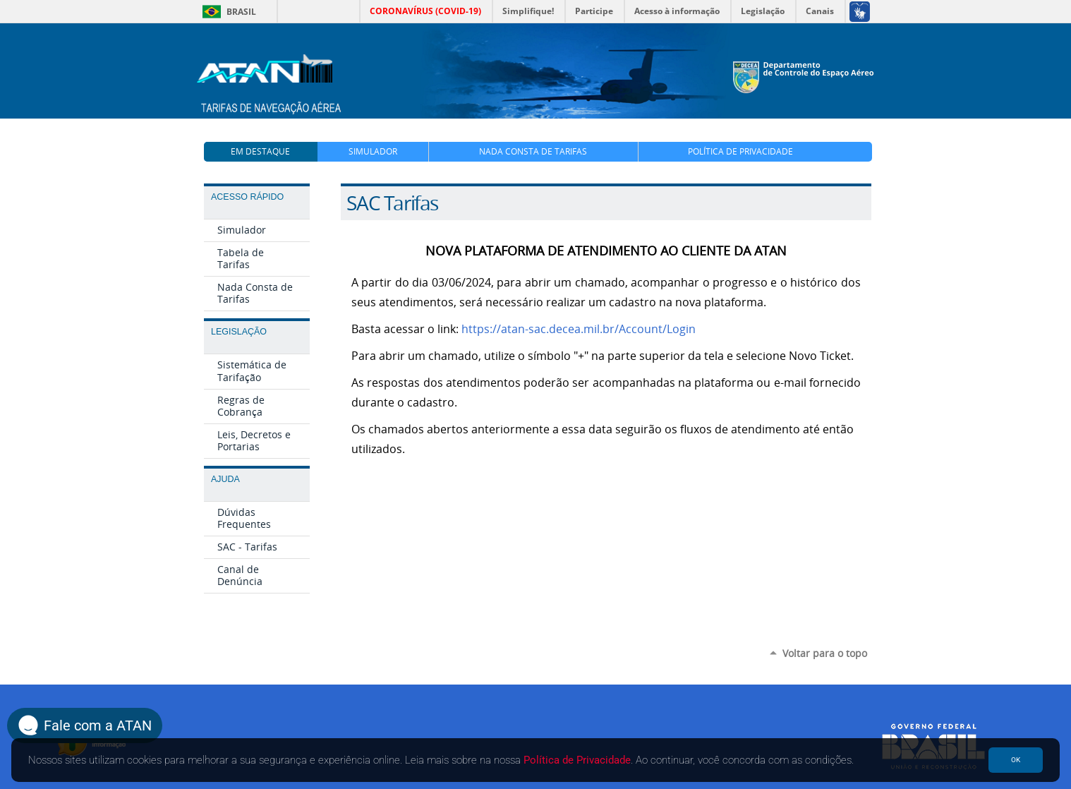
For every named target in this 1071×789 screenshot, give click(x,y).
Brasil (226, 12)
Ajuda (225, 479)
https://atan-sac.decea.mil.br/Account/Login (578, 329)
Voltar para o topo (824, 653)
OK (1015, 760)
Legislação (239, 332)
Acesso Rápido (247, 197)
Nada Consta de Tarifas (533, 151)
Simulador (373, 151)
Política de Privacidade (740, 151)
